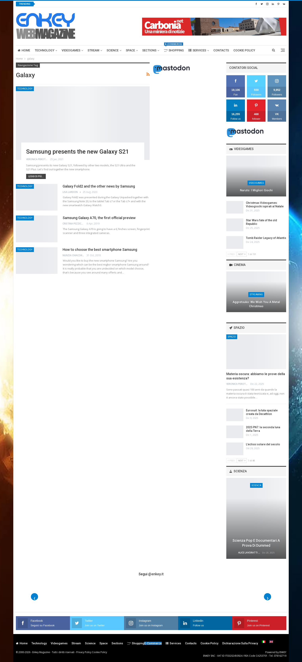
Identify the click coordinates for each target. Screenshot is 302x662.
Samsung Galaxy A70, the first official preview (99, 218)
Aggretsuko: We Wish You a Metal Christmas (256, 304)
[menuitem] (264, 642)
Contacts (221, 50)
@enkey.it (156, 574)
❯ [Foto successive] (268, 598)
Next (241, 254)
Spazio (232, 336)
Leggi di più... (36, 176)
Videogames (71, 50)
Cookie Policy (244, 50)
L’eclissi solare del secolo (263, 444)
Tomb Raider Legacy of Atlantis (266, 238)
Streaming (256, 294)
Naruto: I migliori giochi (256, 190)
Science (113, 50)
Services (197, 50)
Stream (93, 50)
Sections (149, 50)
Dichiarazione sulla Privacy (240, 643)
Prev (231, 254)
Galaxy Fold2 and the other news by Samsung (99, 186)
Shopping (174, 49)
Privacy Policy (83, 652)
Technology (44, 50)
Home (24, 50)
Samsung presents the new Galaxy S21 (77, 151)
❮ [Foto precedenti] (34, 598)
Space (130, 50)
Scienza (256, 485)
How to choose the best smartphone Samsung (100, 249)
